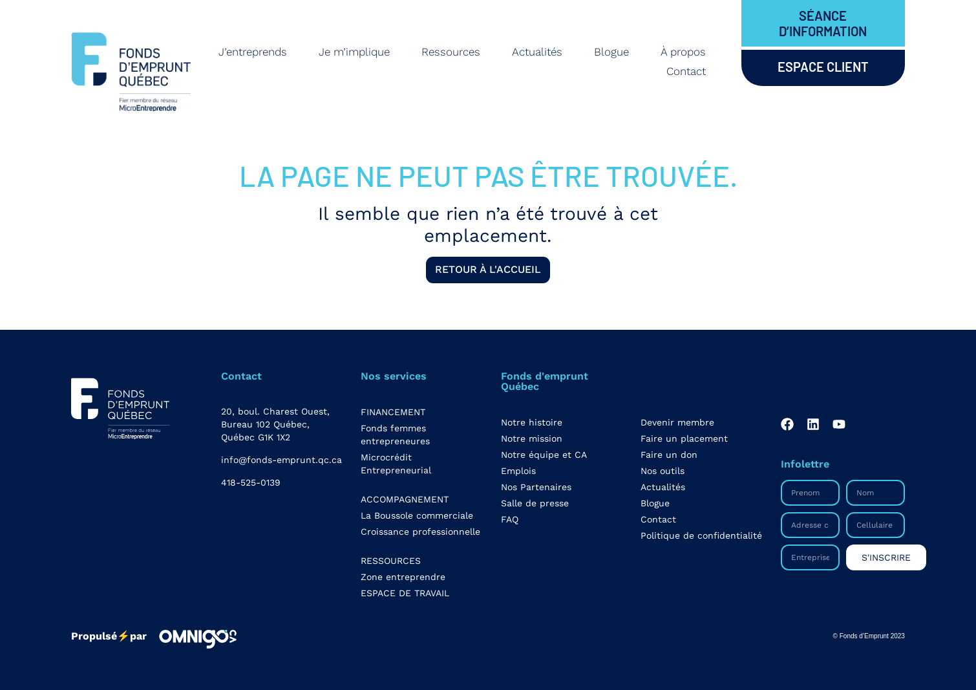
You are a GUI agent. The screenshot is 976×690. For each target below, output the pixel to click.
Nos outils (662, 471)
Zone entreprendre (403, 577)
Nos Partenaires (536, 487)
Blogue (611, 51)
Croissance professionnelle (420, 531)
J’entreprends (252, 51)
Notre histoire (531, 422)
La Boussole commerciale (417, 515)
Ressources (450, 51)
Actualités (537, 51)
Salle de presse (535, 503)
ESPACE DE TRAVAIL (405, 593)
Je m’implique (354, 51)
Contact (686, 71)
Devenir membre (677, 422)
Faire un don (669, 454)
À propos (683, 51)
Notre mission (531, 438)
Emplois (518, 471)
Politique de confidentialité (701, 535)
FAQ (509, 519)
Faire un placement (684, 438)
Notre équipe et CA (544, 454)
